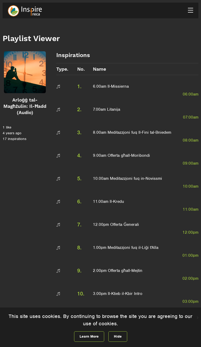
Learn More (89, 336)
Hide (118, 336)
